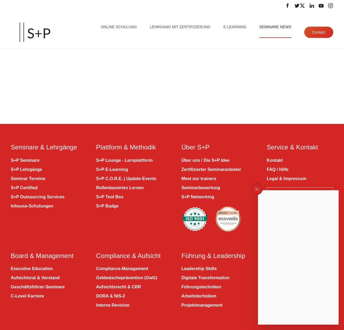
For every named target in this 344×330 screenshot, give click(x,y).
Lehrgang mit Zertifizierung (180, 27)
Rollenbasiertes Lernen (120, 187)
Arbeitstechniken (198, 296)
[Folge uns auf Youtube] (321, 5)
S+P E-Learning (112, 169)
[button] (257, 189)
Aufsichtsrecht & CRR (118, 287)
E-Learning (234, 27)
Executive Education (32, 268)
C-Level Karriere (27, 296)
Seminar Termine (28, 178)
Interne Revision (113, 305)
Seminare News (275, 27)
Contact (318, 32)
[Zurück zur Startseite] (35, 32)
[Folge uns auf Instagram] (330, 5)
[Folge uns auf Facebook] (287, 5)
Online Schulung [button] (119, 27)
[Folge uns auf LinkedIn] (311, 5)
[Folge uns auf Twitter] (299, 5)
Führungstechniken (201, 287)
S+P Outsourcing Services (37, 197)
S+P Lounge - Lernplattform (124, 160)
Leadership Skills (199, 268)
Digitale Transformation (205, 277)
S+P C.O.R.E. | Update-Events (126, 178)
